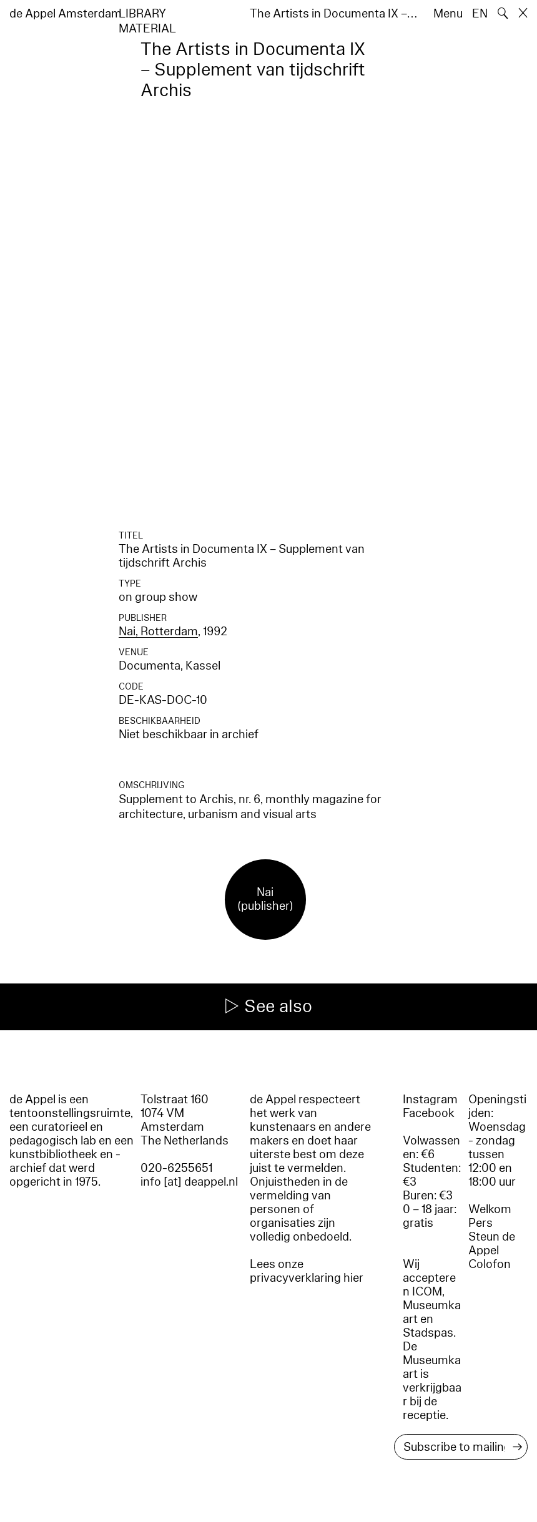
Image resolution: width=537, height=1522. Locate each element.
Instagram (430, 1099)
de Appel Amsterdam (65, 14)
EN (480, 14)
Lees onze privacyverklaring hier (306, 1271)
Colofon (489, 1264)
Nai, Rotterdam (158, 631)
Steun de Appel (491, 1244)
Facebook (429, 1113)
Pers (480, 1223)
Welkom (489, 1209)
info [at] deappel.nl (189, 1182)
